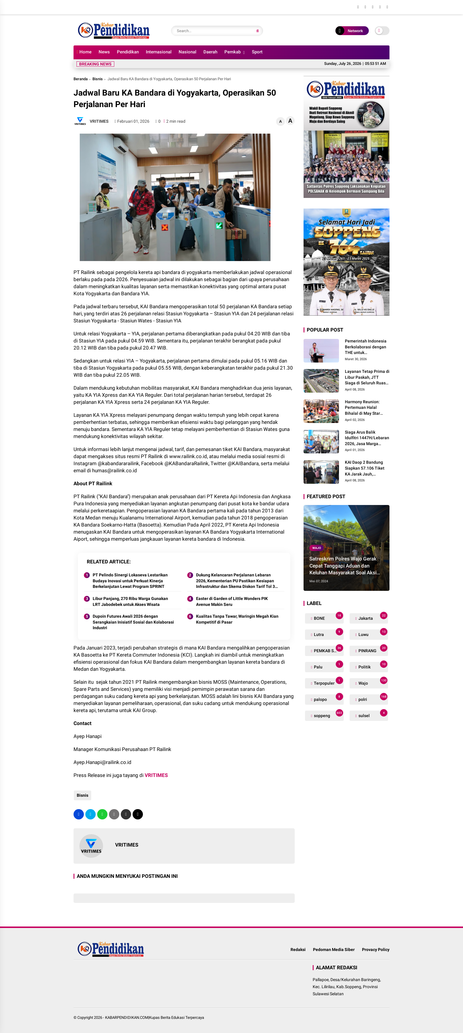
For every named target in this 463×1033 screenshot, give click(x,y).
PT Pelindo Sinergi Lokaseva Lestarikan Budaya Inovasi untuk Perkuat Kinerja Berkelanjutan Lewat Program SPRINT (130, 581)
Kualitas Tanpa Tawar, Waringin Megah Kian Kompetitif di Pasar (237, 619)
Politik (372, 665)
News (104, 52)
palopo (328, 698)
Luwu (372, 633)
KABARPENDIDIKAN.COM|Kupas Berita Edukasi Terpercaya (154, 1017)
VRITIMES (156, 775)
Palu (328, 665)
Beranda (81, 79)
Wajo (316, 548)
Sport (257, 52)
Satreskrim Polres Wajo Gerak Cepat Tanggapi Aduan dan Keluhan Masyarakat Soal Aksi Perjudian (342, 566)
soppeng (328, 714)
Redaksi (298, 949)
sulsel (372, 714)
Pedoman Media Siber (334, 949)
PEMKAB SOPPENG (328, 649)
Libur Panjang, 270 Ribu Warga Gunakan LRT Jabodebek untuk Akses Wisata (130, 601)
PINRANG (372, 649)
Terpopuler (328, 682)
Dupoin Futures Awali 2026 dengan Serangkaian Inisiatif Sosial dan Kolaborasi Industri (133, 622)
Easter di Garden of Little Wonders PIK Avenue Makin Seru (232, 601)
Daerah (210, 52)
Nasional (187, 52)
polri (372, 698)
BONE (328, 617)
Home (84, 52)
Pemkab (232, 52)
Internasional (159, 52)
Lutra (328, 633)
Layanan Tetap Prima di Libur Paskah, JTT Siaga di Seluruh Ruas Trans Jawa (367, 377)
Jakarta (372, 617)
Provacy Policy (375, 949)
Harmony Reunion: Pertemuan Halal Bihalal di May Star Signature (362, 408)
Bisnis (97, 79)
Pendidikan (128, 52)
